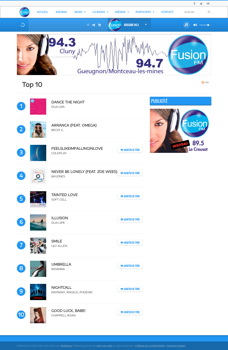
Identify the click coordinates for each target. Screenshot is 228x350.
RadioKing (66, 345)
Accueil (42, 12)
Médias (120, 12)
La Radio (98, 12)
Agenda (61, 12)
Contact (167, 12)
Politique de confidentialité (150, 345)
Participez (143, 12)
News (78, 12)
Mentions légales (176, 345)
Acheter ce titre (130, 150)
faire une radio (104, 345)
